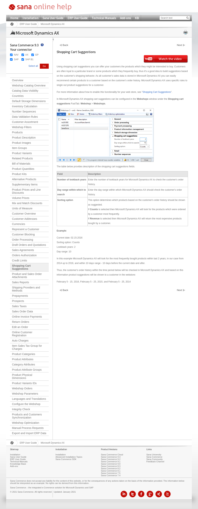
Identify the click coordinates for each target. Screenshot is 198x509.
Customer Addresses (24, 218)
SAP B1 (29, 59)
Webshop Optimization (25, 422)
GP (36, 54)
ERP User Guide (77, 18)
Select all (33, 66)
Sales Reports (20, 282)
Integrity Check (21, 409)
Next (179, 45)
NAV (16, 54)
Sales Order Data (22, 311)
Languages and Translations (29, 398)
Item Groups (19, 148)
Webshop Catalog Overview (28, 85)
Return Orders (20, 321)
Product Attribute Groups (27, 369)
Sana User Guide (53, 18)
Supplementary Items (25, 184)
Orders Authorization (24, 255)
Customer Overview (24, 213)
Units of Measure (22, 208)
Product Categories (23, 354)
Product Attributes (22, 359)
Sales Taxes (19, 306)
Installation (30, 18)
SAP (16, 59)
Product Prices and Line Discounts (26, 191)
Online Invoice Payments (27, 316)
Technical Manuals (104, 18)
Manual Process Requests (28, 428)
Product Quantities (23, 168)
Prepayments (20, 295)
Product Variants (22, 153)
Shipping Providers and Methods (26, 289)
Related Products (22, 158)
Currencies (18, 224)
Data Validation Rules (25, 116)
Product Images (21, 142)
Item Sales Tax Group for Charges (27, 347)
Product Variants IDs (24, 383)
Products (17, 132)
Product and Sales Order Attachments (27, 275)
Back (65, 45)
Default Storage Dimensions (29, 101)
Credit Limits (19, 260)
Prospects (18, 301)
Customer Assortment (25, 121)
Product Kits (19, 174)
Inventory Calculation (24, 106)
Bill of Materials (21, 163)
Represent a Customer (25, 229)
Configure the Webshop (26, 404)
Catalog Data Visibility (25, 90)
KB (137, 18)
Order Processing (22, 239)
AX (26, 54)
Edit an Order (20, 327)
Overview (17, 80)
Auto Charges (20, 340)
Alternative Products (24, 179)
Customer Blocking (23, 234)
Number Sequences (24, 111)
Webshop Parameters (25, 393)
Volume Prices (20, 198)
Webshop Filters (22, 127)
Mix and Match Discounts (27, 203)
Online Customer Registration (22, 334)
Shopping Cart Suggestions (21, 267)
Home (14, 18)
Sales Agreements (23, 250)
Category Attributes (23, 364)
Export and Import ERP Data (29, 433)
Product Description (24, 137)
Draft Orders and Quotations (29, 244)
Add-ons (125, 18)
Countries (18, 95)
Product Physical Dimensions (22, 376)
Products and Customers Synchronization (27, 416)
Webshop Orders (22, 388)
